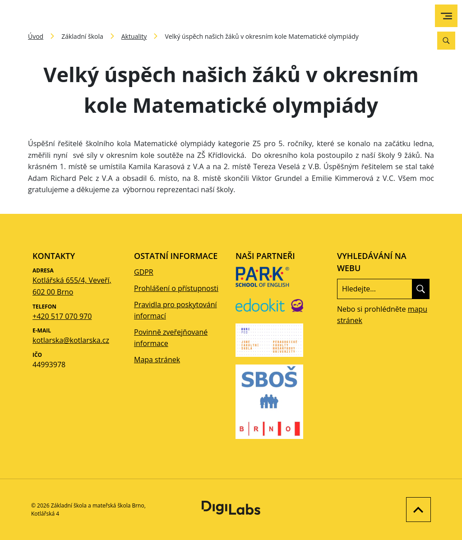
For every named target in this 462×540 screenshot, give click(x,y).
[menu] (446, 16)
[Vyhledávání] (446, 41)
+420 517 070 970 (62, 316)
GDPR (143, 272)
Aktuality (134, 36)
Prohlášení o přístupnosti (176, 288)
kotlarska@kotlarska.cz (70, 340)
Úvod (35, 36)
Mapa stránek (157, 360)
